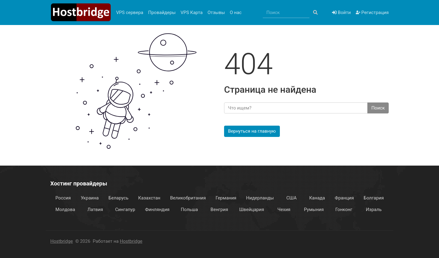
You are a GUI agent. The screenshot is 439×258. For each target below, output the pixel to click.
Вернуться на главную (252, 131)
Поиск (378, 108)
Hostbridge (61, 241)
